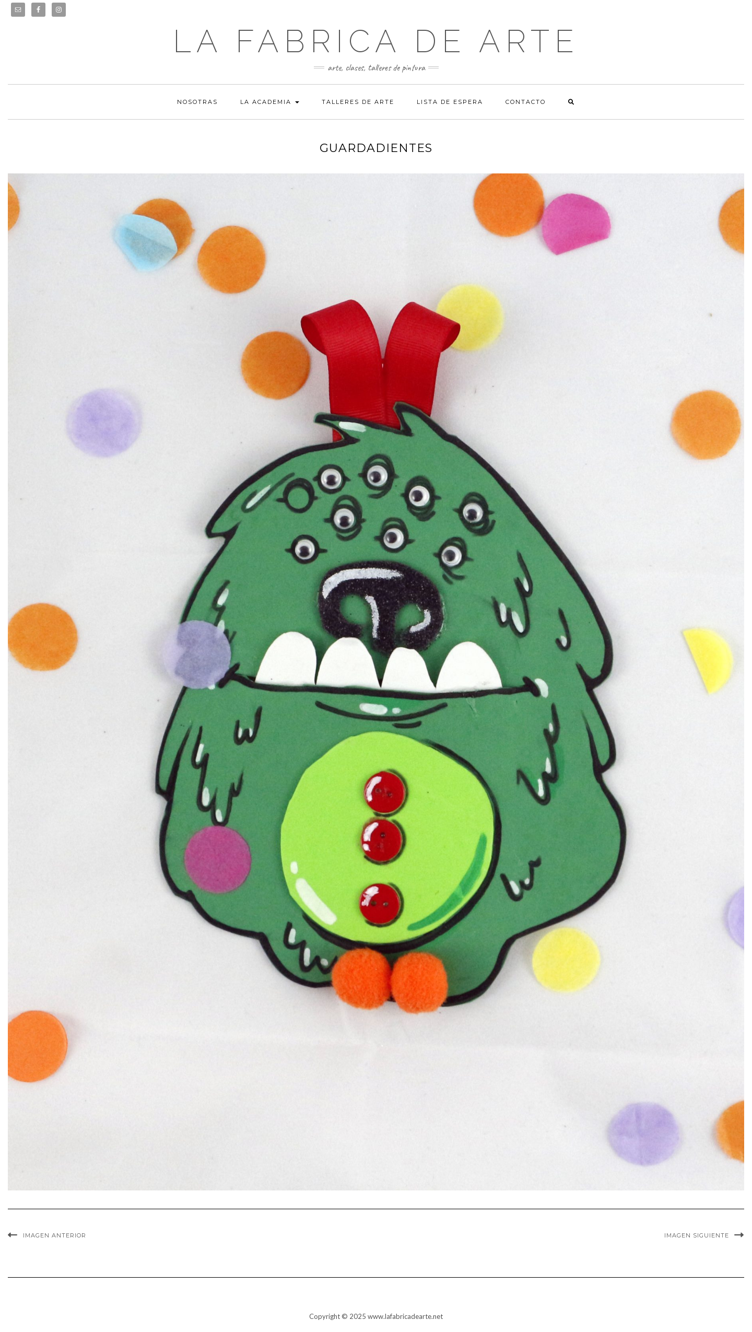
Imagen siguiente (696, 1235)
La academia (269, 102)
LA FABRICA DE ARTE (376, 41)
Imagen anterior (54, 1235)
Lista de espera (450, 102)
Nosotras (197, 102)
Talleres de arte (358, 102)
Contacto (526, 102)
